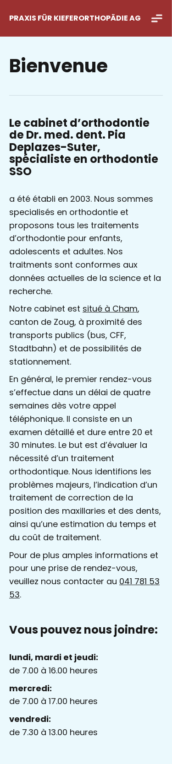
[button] (156, 18)
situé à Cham (110, 308)
